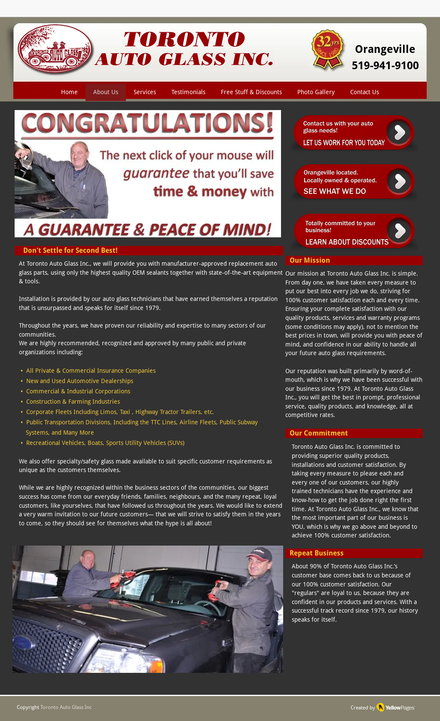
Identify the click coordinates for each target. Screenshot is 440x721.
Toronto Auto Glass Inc (66, 707)
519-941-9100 (385, 65)
